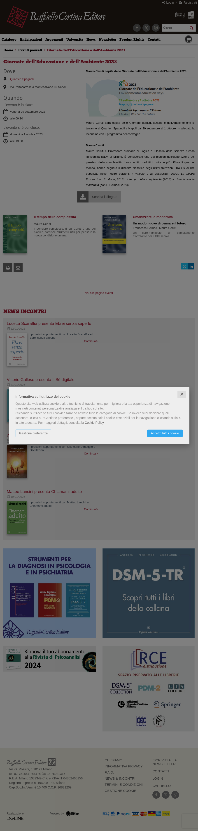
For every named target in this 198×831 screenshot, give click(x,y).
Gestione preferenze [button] (33, 433)
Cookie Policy (94, 422)
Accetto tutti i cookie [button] (165, 433)
